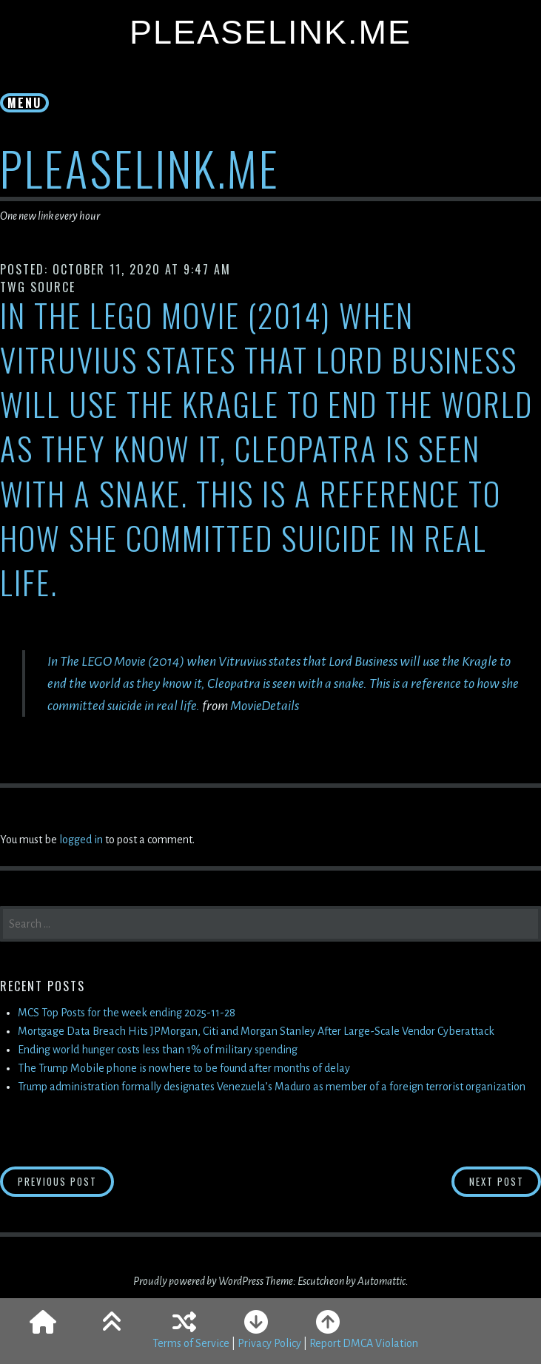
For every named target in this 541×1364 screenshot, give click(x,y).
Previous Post (66, 1181)
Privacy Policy (269, 1343)
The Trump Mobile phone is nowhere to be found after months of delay (184, 1068)
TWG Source (37, 287)
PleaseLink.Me (270, 32)
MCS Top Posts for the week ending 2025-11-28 (126, 1013)
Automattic (381, 1281)
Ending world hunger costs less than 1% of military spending (158, 1050)
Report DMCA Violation (363, 1343)
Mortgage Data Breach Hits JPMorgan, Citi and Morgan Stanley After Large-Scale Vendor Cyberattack (256, 1031)
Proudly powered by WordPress (198, 1281)
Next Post (505, 1181)
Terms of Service (190, 1343)
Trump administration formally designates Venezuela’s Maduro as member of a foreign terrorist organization (271, 1087)
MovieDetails (264, 705)
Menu (24, 103)
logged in (81, 839)
